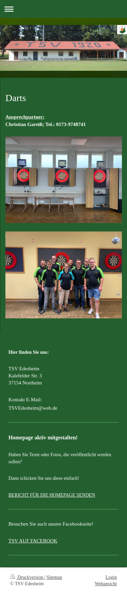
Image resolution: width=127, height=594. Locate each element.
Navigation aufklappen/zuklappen (63, 9)
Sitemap (54, 577)
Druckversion (27, 577)
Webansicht (106, 583)
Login (111, 577)
